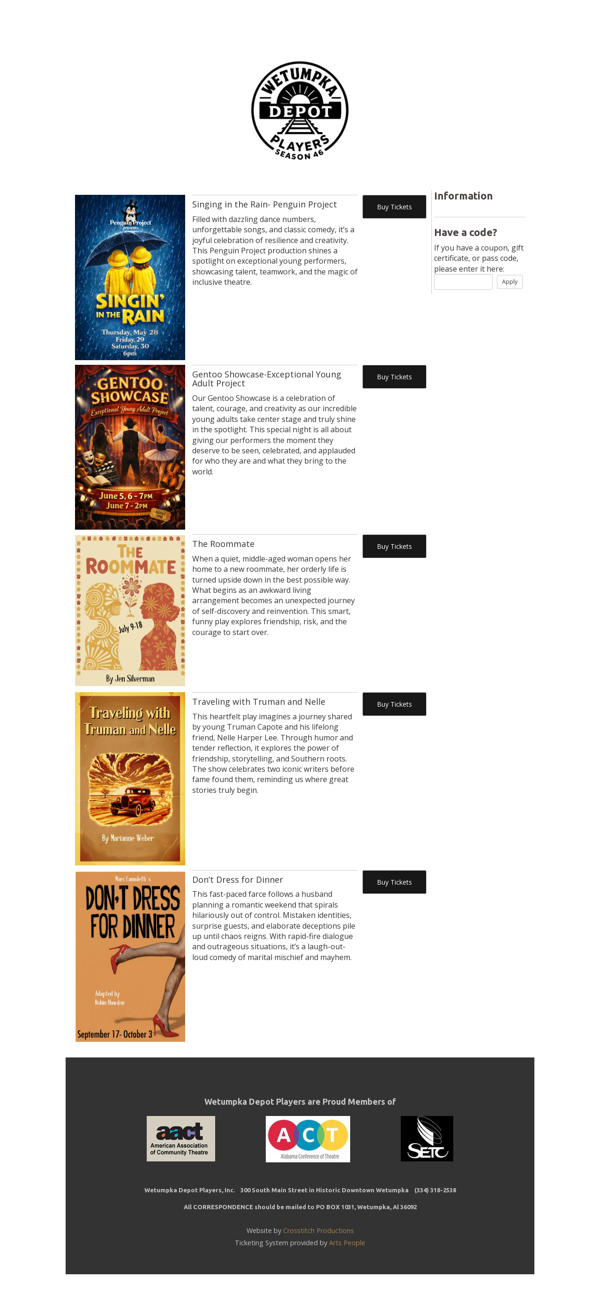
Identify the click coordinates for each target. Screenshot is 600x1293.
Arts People (347, 1242)
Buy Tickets (394, 206)
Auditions (393, 20)
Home (162, 20)
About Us (449, 20)
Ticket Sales (215, 20)
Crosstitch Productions (318, 1230)
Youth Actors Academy (307, 20)
